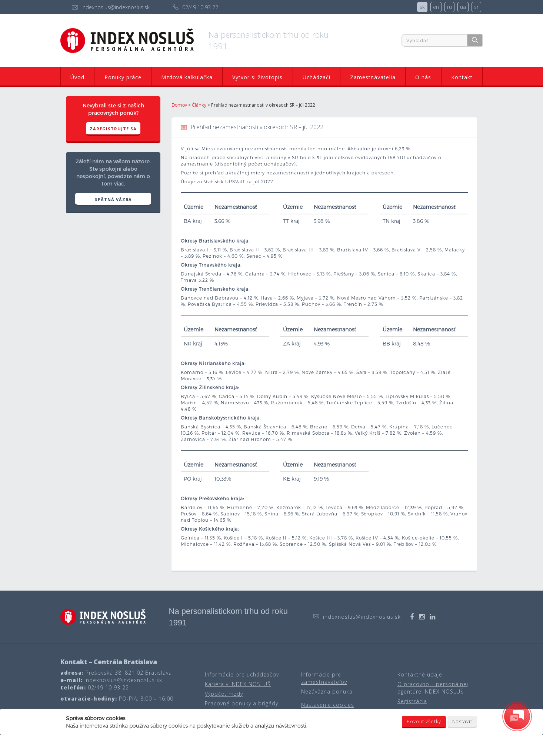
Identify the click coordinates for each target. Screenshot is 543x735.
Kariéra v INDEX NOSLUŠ (238, 684)
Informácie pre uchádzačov (242, 674)
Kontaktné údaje (419, 674)
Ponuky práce (122, 77)
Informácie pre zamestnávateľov (324, 678)
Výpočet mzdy (224, 693)
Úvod (77, 77)
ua (463, 6)
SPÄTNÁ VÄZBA (113, 199)
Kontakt (462, 77)
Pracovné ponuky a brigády (241, 703)
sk (422, 6)
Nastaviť (462, 721)
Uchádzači (316, 77)
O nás (423, 77)
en (436, 6)
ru (449, 6)
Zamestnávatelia (373, 77)
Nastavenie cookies (327, 704)
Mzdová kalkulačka (187, 77)
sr (476, 6)
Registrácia (412, 701)
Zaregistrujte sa (113, 128)
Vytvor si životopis (257, 77)
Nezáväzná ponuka (327, 691)
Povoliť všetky (424, 721)
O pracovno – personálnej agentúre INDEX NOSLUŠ (432, 688)
